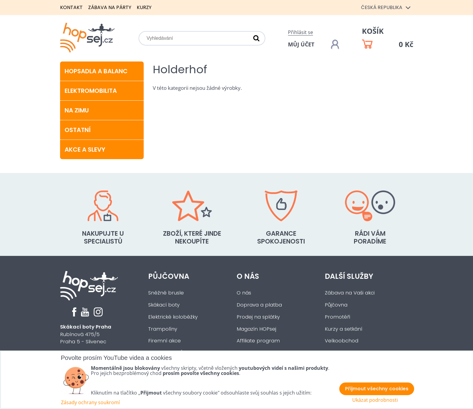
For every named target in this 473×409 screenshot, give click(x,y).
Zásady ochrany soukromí (90, 402)
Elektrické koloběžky (173, 316)
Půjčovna (168, 276)
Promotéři (337, 316)
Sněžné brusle (166, 292)
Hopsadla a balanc (96, 71)
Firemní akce (164, 340)
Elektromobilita (91, 91)
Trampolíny (162, 329)
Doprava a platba (259, 304)
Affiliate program (258, 340)
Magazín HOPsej (256, 329)
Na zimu (77, 110)
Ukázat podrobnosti (375, 400)
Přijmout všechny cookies (376, 388)
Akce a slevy (85, 149)
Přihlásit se (300, 32)
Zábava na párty (109, 7)
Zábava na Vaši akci (350, 292)
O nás (248, 276)
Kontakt (71, 7)
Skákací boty (164, 304)
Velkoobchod (341, 340)
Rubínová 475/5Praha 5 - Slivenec (85, 334)
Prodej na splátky (258, 316)
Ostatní (78, 130)
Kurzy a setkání (343, 329)
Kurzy (144, 7)
